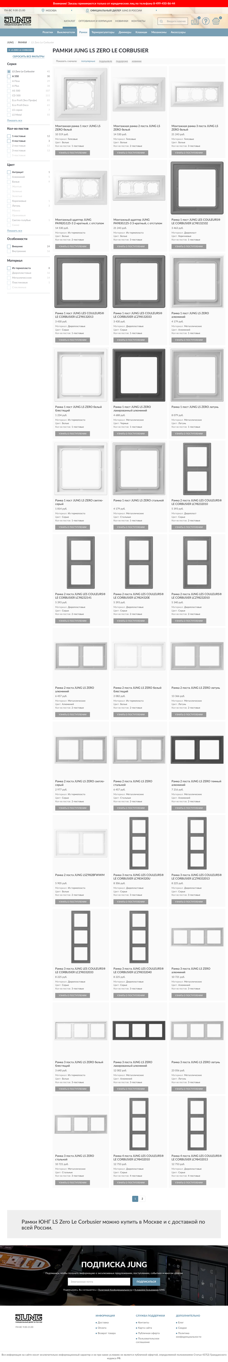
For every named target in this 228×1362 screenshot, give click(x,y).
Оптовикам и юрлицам (95, 21)
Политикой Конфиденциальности (115, 1290)
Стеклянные (19, 287)
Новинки (121, 21)
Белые (15, 182)
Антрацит (18, 172)
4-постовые (18, 141)
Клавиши (141, 32)
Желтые (17, 186)
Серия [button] (11, 64)
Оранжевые (19, 215)
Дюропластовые (21, 273)
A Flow (16, 81)
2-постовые (18, 146)
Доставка (103, 1323)
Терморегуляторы (103, 32)
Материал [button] (14, 260)
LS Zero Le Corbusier (23, 71)
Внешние (17, 246)
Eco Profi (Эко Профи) (24, 100)
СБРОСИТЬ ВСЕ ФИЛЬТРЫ (28, 56)
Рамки (83, 32)
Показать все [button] (14, 120)
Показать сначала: (66, 61)
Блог (181, 1323)
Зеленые (17, 191)
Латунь (16, 206)
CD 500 (16, 95)
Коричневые (19, 201)
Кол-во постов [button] (17, 128)
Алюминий (18, 177)
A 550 (15, 76)
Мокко (16, 210)
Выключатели (66, 32)
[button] (206, 21)
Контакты (138, 21)
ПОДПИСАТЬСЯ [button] (146, 1282)
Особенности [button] (17, 239)
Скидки (182, 1328)
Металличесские (22, 278)
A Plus (15, 86)
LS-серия (17, 110)
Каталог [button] (69, 21)
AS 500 (16, 91)
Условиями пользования (146, 1290)
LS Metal (17, 115)
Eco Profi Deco (20, 105)
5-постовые (18, 155)
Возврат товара (107, 1333)
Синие (15, 225)
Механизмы (159, 32)
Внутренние (19, 251)
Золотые (17, 196)
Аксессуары (178, 32)
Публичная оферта (149, 1333)
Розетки (48, 32)
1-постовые (18, 136)
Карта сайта (145, 1328)
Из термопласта (21, 268)
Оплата (102, 1328)
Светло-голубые (21, 220)
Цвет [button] (11, 165)
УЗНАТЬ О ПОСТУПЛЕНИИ (72, 153)
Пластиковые (20, 282)
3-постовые (18, 150)
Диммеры (125, 32)
